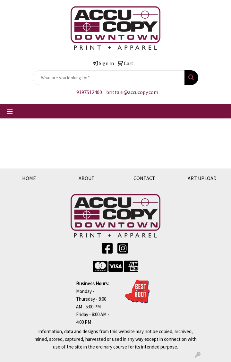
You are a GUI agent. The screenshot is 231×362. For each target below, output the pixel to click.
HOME (29, 178)
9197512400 (89, 92)
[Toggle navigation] (10, 111)
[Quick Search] (109, 77)
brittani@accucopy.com (132, 92)
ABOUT (87, 178)
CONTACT (144, 178)
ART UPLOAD (202, 178)
